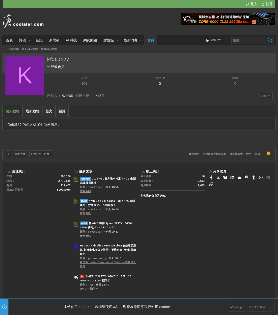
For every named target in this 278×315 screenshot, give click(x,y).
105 (85, 83)
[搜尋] (246, 40)
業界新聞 (85, 191)
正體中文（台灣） (42, 154)
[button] (30, 40)
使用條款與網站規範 (213, 154)
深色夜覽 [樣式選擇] (21, 154)
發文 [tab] (49, 111)
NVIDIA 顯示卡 (89, 288)
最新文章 (85, 171)
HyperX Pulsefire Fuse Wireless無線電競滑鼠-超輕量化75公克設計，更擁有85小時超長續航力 (108, 250)
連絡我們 (193, 154)
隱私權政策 (235, 154)
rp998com (63, 189)
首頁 (256, 154)
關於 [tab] (62, 111)
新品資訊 (85, 213)
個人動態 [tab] (13, 111)
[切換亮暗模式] (210, 40)
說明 (248, 154)
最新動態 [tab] (33, 111)
